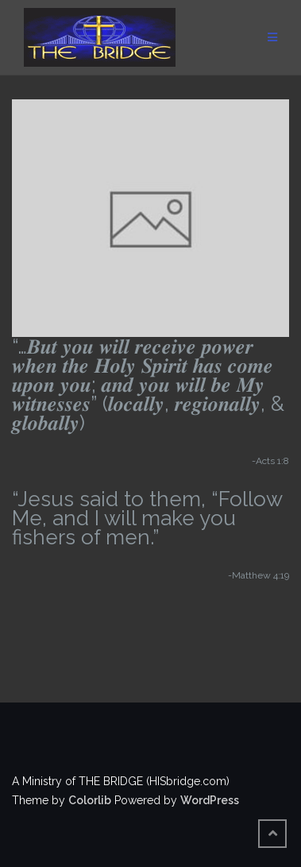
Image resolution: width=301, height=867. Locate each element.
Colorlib (89, 800)
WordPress (209, 800)
